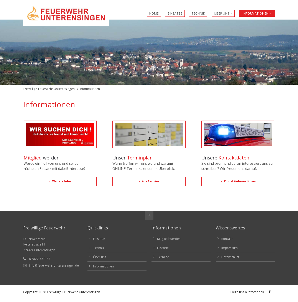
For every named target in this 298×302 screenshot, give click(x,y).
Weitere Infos (60, 181)
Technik (98, 248)
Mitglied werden (169, 238)
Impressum (229, 248)
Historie (163, 248)
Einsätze (99, 238)
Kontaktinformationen (238, 181)
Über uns (99, 257)
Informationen (103, 266)
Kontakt (227, 238)
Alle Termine (149, 181)
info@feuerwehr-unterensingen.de (54, 265)
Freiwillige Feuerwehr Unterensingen (49, 89)
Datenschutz (230, 257)
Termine (163, 257)
